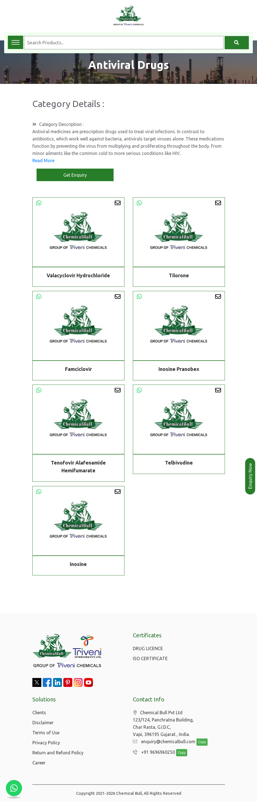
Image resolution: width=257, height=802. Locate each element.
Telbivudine (179, 463)
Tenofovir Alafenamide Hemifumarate (78, 467)
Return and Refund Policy (57, 752)
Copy (199, 742)
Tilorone (179, 275)
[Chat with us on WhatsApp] (14, 788)
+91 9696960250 (152, 752)
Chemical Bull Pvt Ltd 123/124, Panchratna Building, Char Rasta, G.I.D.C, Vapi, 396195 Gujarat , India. (163, 723)
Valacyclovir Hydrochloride (78, 275)
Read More (43, 160)
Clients (39, 712)
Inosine (78, 565)
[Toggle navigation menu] (15, 42)
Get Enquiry (75, 175)
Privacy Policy (46, 742)
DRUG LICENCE (148, 648)
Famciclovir (78, 370)
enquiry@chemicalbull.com (163, 741)
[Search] (237, 42)
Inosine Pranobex (178, 370)
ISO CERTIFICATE (150, 658)
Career (38, 762)
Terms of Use (45, 732)
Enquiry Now (250, 476)
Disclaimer (43, 722)
